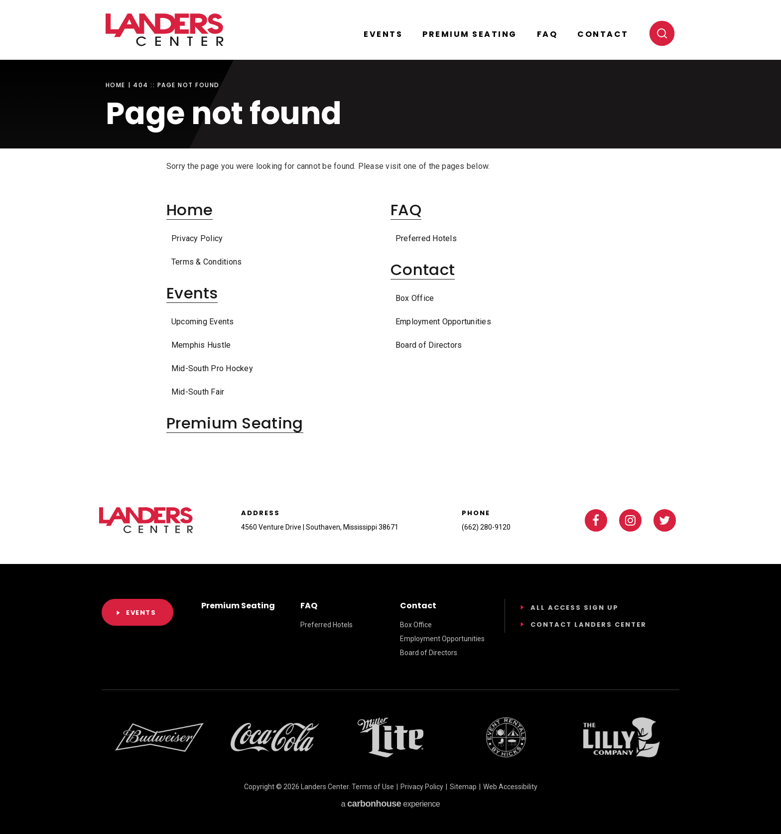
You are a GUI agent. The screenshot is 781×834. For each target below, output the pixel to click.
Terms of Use (373, 787)
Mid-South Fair (197, 392)
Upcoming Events (202, 321)
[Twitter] (664, 520)
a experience (390, 804)
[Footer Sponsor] (159, 737)
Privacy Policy (197, 238)
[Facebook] (596, 520)
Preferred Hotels (426, 238)
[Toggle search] (662, 33)
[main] (390, 235)
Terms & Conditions (206, 262)
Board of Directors (428, 345)
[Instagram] (630, 520)
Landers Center (165, 29)
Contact (603, 34)
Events (383, 34)
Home (116, 85)
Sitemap (463, 787)
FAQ (547, 34)
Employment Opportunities (443, 321)
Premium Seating (469, 34)
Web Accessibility (510, 787)
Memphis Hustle (201, 345)
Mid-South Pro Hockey (212, 368)
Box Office (414, 298)
